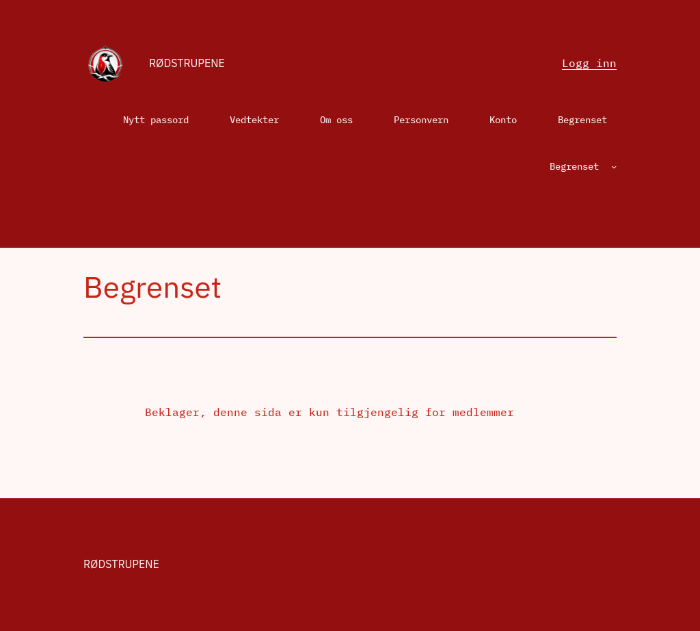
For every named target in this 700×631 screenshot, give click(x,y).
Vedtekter (254, 120)
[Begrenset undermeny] (614, 166)
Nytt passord (156, 120)
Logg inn (589, 63)
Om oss (336, 120)
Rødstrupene (187, 63)
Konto (503, 120)
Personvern (421, 120)
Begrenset (582, 120)
